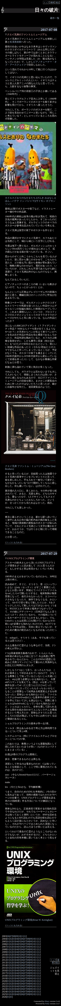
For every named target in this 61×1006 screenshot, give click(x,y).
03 (14, 939)
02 (11, 939)
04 (17, 939)
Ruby (47, 1003)
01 (8, 939)
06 (8, 936)
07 (11, 936)
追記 (57, 2)
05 (19, 939)
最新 (52, 2)
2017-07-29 (49, 553)
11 (22, 936)
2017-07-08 (49, 30)
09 (17, 936)
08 (14, 936)
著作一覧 (54, 18)
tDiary (47, 1001)
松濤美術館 (15, 42)
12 (25, 936)
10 (19, 936)
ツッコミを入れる (13, 542)
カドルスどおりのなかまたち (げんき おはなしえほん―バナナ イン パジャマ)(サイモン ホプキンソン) (30, 201)
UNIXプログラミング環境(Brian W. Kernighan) (28, 920)
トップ (46, 2)
